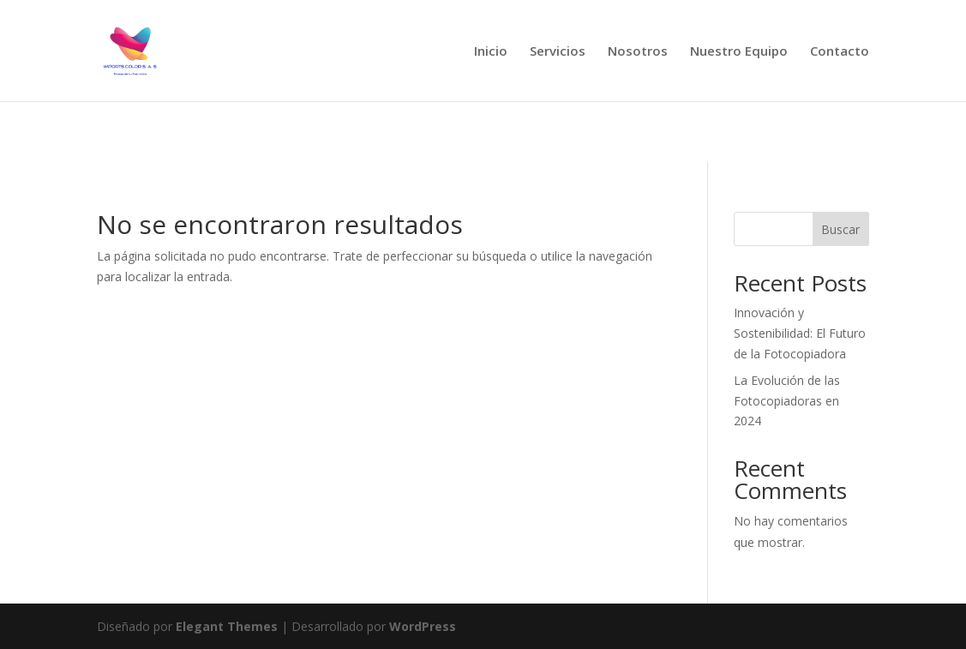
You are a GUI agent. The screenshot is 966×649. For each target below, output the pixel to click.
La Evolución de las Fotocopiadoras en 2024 (787, 401)
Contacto (839, 52)
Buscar (840, 229)
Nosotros (638, 52)
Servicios (557, 52)
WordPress (422, 626)
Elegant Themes (227, 626)
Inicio (490, 52)
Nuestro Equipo (739, 52)
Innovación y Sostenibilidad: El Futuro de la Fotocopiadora (800, 333)
